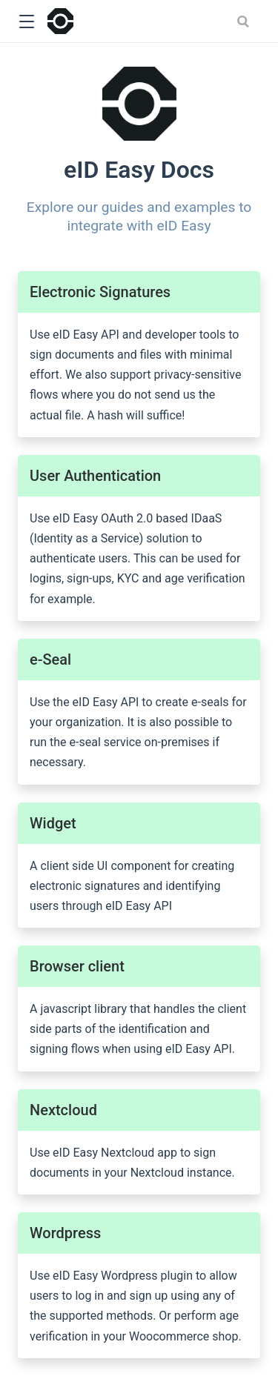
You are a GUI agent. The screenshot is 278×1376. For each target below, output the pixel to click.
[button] (26, 21)
